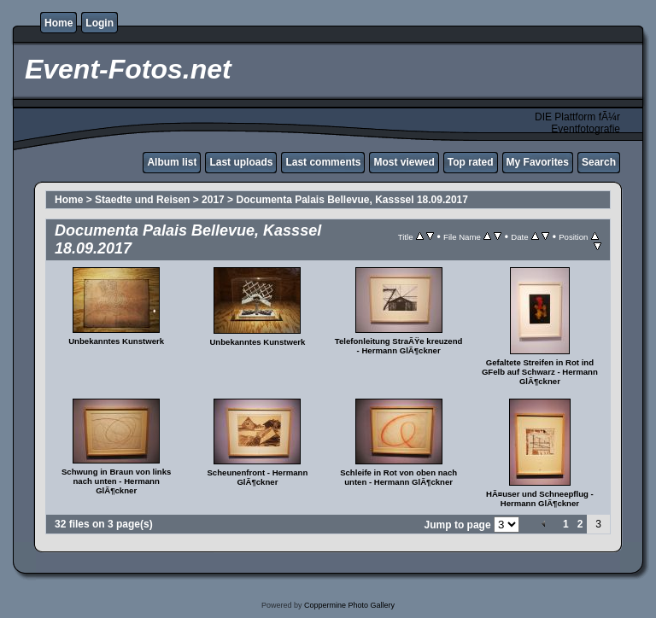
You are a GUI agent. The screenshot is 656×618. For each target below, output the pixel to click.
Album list (171, 162)
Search (599, 162)
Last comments (322, 162)
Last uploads (240, 162)
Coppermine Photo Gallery (349, 605)
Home (58, 23)
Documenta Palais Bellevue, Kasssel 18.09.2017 (352, 200)
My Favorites (538, 162)
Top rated (471, 162)
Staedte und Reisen (142, 200)
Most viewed (403, 162)
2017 (213, 200)
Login (99, 23)
